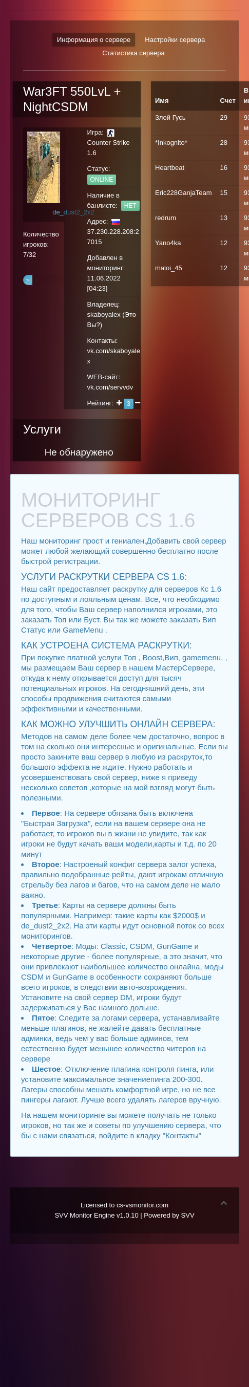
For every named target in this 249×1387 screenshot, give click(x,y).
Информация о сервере (93, 40)
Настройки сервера (175, 40)
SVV (188, 1215)
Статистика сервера (133, 53)
